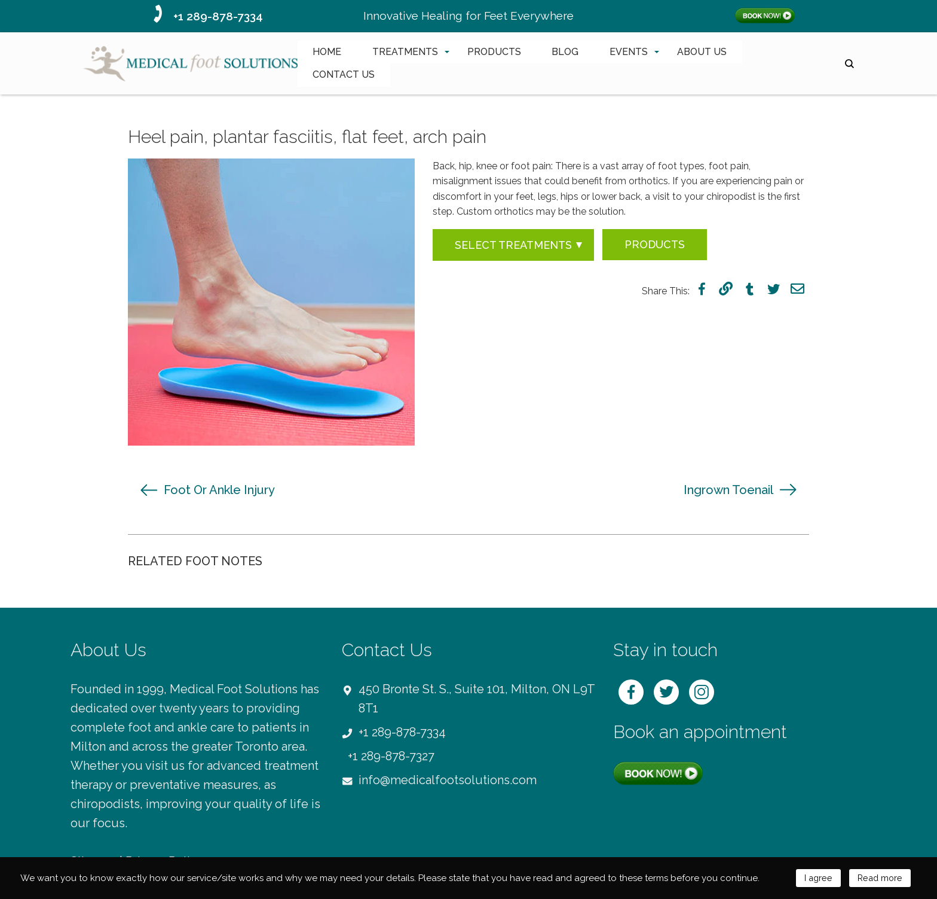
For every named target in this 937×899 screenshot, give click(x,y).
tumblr (750, 288)
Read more (878, 878)
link (726, 288)
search (849, 63)
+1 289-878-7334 (218, 16)
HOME (327, 51)
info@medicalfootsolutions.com (448, 780)
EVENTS (629, 51)
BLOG (565, 51)
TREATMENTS (405, 51)
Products (654, 244)
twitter (773, 288)
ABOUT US (702, 51)
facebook (702, 288)
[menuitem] (327, 52)
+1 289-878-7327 (391, 756)
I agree (815, 878)
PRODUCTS (494, 51)
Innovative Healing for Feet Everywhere (468, 15)
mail (797, 288)
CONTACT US (344, 74)
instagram (701, 692)
